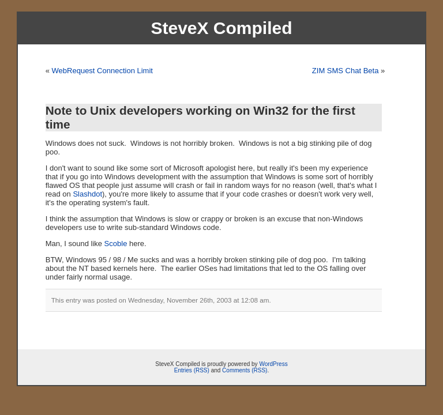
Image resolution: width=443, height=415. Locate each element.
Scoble (115, 243)
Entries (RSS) (191, 370)
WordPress (273, 364)
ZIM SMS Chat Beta (345, 70)
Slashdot (87, 194)
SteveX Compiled (221, 27)
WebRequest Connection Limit (102, 70)
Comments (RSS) (244, 370)
